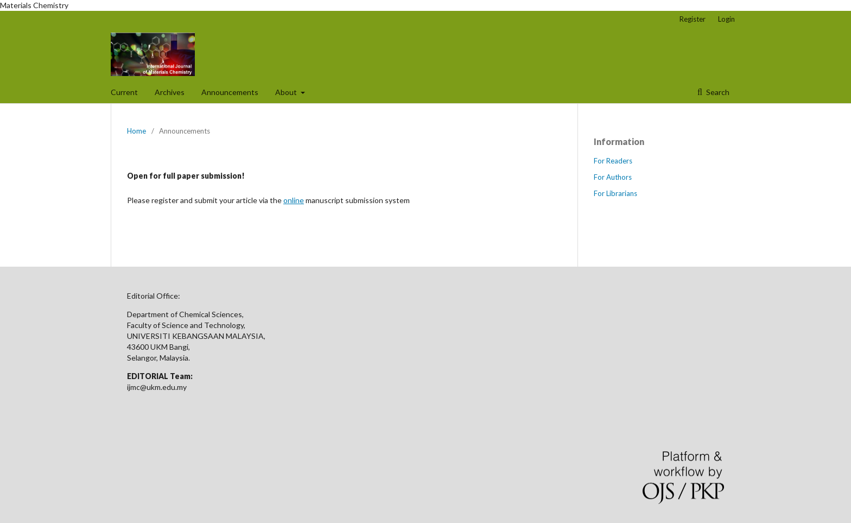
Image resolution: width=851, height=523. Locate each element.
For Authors (613, 177)
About (287, 92)
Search (716, 92)
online (293, 200)
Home (136, 131)
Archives (170, 92)
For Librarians (615, 193)
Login (726, 19)
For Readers (613, 160)
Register (692, 19)
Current (124, 92)
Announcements (229, 92)
